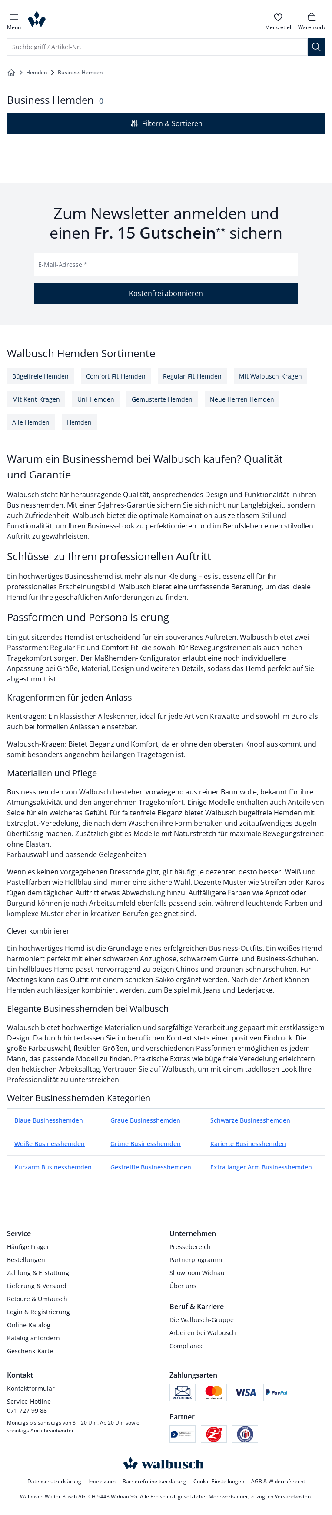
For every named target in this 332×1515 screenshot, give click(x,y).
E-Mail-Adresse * (62, 264)
